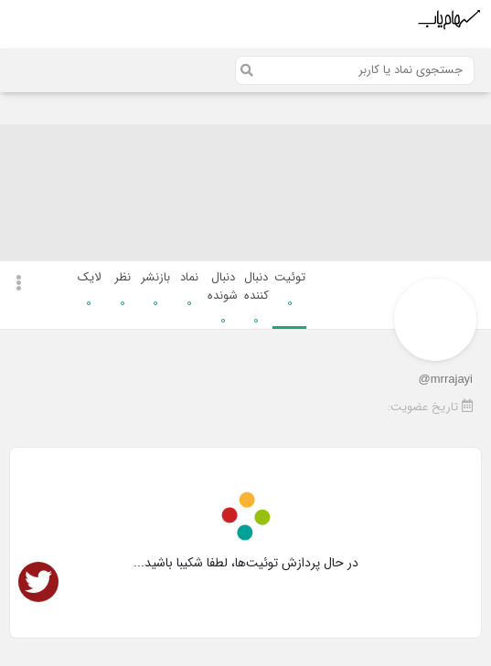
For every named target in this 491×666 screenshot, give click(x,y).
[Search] (355, 70)
